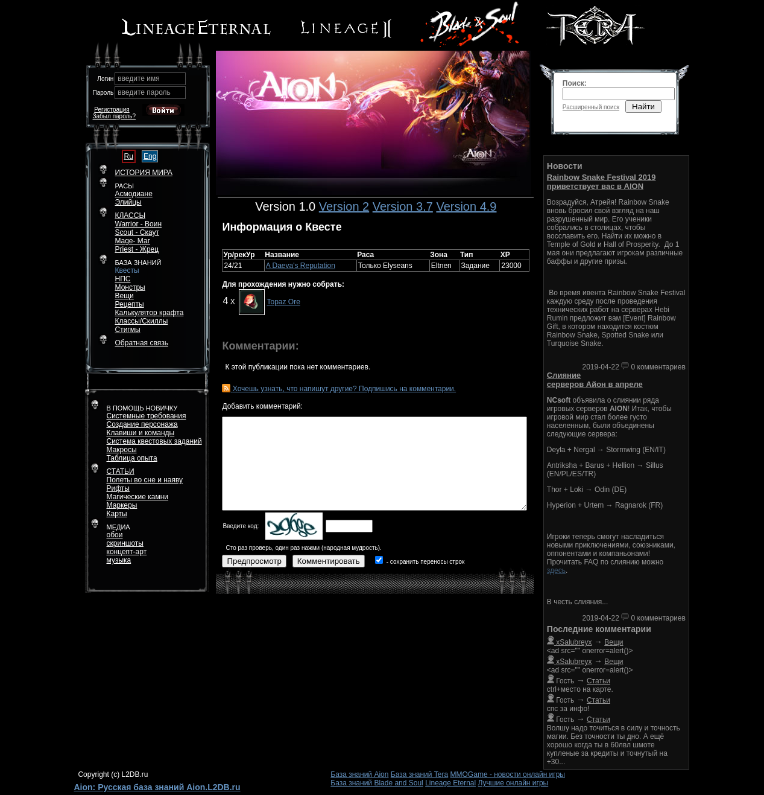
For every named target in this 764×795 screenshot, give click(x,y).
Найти (643, 106)
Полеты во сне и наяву (145, 480)
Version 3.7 (403, 206)
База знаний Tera (419, 774)
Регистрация (111, 109)
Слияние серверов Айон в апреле (595, 380)
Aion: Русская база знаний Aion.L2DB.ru (157, 787)
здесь (556, 570)
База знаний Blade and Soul (376, 783)
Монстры (130, 287)
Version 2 (344, 206)
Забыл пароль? (114, 116)
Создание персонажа (142, 424)
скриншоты (125, 543)
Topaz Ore (283, 302)
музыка (119, 560)
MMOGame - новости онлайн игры (507, 774)
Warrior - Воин (138, 224)
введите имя (139, 78)
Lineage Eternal (450, 783)
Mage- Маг (133, 241)
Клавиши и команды (141, 433)
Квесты (127, 270)
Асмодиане (134, 194)
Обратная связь (141, 343)
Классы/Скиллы (141, 321)
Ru (128, 156)
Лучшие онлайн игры (513, 783)
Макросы (122, 449)
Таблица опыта (132, 458)
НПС (123, 279)
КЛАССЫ (130, 215)
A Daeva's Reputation (300, 265)
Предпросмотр (254, 561)
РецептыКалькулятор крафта (149, 308)
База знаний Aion (359, 774)
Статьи (598, 681)
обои (115, 535)
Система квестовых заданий (154, 441)
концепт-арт (127, 552)
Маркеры (122, 505)
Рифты (118, 488)
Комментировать (328, 561)
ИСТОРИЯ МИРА (143, 172)
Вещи (124, 296)
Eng (150, 156)
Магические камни (138, 497)
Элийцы (128, 202)
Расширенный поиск (591, 107)
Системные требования (146, 416)
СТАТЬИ (120, 471)
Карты (117, 513)
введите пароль (144, 92)
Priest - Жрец (137, 249)
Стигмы (127, 329)
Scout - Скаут (137, 232)
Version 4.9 (466, 206)
